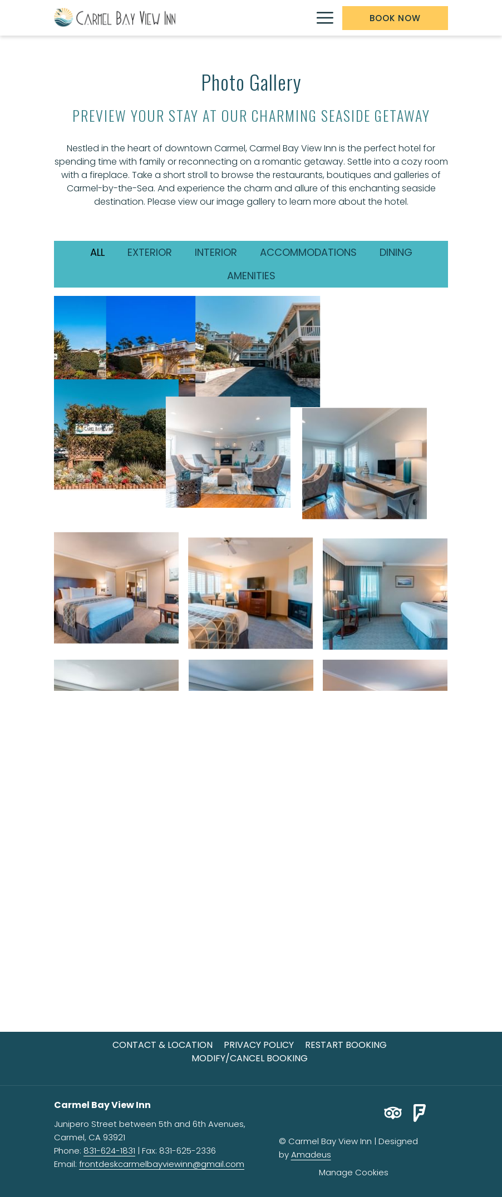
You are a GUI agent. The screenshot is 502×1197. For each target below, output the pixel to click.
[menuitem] (162, 1045)
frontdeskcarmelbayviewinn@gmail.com (161, 1164)
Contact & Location (162, 1044)
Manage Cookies (353, 1172)
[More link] (320, 17)
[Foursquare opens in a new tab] (420, 1112)
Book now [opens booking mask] (395, 18)
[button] (116, 351)
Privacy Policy (259, 1044)
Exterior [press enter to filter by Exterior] (149, 252)
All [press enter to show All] (97, 252)
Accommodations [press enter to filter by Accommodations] (308, 252)
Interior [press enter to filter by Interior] (216, 252)
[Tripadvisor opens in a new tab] (393, 1112)
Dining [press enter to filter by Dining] (396, 252)
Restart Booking (346, 1044)
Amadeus (311, 1154)
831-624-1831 (109, 1150)
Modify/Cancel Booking (249, 1058)
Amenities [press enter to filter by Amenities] (251, 276)
